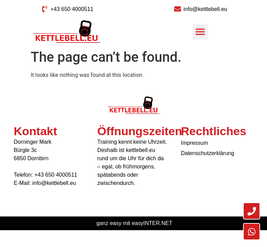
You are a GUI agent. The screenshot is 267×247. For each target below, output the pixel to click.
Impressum (194, 143)
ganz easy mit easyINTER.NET (134, 223)
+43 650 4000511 (55, 175)
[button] (200, 31)
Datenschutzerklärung (207, 153)
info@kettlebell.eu (54, 183)
